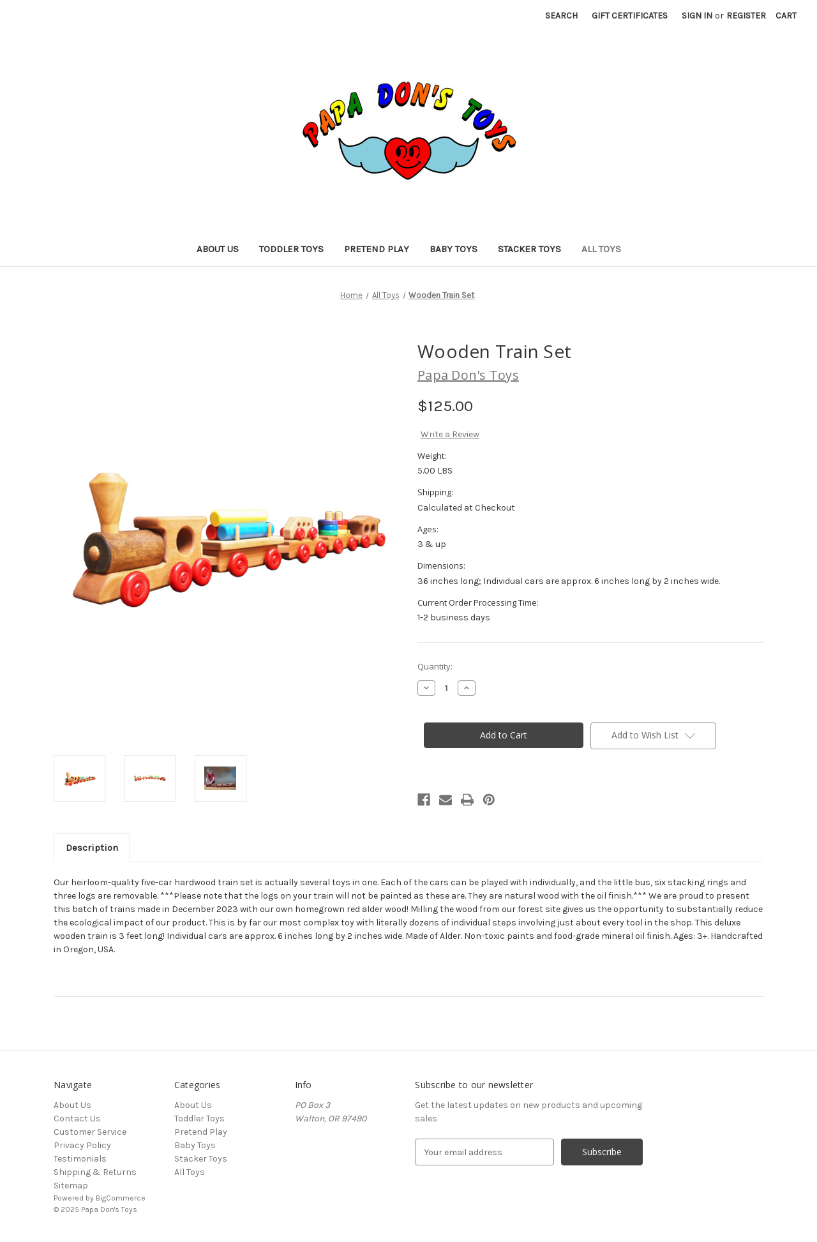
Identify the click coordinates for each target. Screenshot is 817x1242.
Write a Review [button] (450, 434)
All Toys (601, 249)
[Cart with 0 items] (786, 15)
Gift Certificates (630, 15)
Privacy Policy (82, 1145)
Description (92, 847)
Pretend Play (376, 249)
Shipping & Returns (95, 1172)
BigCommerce (121, 1197)
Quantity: (435, 666)
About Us (218, 249)
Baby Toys (453, 249)
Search (561, 15)
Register (746, 15)
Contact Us (77, 1118)
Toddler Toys (291, 249)
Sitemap (71, 1185)
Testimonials (80, 1158)
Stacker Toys (529, 249)
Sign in (697, 15)
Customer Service (90, 1131)
